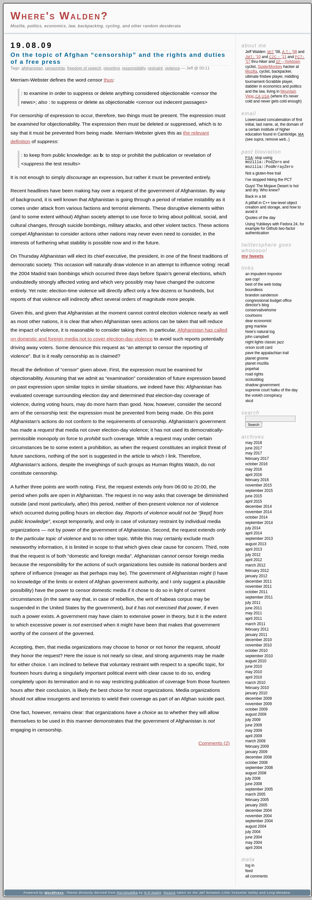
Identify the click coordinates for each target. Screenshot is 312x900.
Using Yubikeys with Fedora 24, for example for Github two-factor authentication (274, 228)
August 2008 (255, 773)
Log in (249, 865)
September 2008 (259, 767)
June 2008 (253, 784)
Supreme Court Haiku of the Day (271, 390)
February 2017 (257, 458)
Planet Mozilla (256, 363)
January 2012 (256, 576)
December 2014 (258, 506)
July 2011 (253, 602)
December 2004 (258, 810)
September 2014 (259, 522)
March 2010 (255, 682)
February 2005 (257, 799)
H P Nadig (152, 892)
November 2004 (258, 816)
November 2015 (258, 485)
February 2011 (257, 629)
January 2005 (256, 805)
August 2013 (255, 544)
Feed (249, 871)
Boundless (254, 290)
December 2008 (258, 757)
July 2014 (253, 528)
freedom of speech (84, 68)
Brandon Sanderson (261, 295)
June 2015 (253, 496)
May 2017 (253, 453)
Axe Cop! (252, 279)
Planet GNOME (256, 358)
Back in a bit (255, 196)
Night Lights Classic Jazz (264, 342)
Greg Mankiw (256, 326)
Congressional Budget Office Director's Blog (268, 302)
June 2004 (253, 837)
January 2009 (256, 752)
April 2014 (253, 533)
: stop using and (269, 162)
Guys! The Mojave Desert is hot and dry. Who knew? (272, 188)
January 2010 (256, 693)
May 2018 (253, 442)
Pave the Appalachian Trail (267, 353)
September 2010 (259, 656)
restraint (155, 68)
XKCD (249, 401)
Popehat (252, 369)
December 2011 (258, 581)
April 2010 (253, 677)
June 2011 (253, 608)
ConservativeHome (260, 310)
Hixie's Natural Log (260, 331)
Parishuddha (127, 892)
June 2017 (253, 448)
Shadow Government (262, 385)
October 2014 (256, 517)
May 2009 (253, 730)
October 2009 (256, 709)
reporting (112, 68)
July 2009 (253, 720)
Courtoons (253, 315)
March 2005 (255, 794)
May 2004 (253, 842)
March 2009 (255, 741)
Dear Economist (258, 321)
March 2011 (255, 624)
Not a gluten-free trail (263, 173)
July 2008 (253, 778)
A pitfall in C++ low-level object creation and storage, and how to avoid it (273, 207)
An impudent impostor (263, 274)
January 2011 (256, 634)
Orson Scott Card (258, 347)
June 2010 (253, 666)
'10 (253, 57)
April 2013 (253, 549)
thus (108, 80)
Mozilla (251, 71)
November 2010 (258, 645)
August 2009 (255, 714)
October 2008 (256, 762)
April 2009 (253, 736)
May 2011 (253, 613)
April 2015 (253, 501)
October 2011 (256, 592)
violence (172, 68)
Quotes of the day (260, 217)
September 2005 (259, 789)
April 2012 (253, 560)
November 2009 (258, 704)
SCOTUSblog (254, 379)
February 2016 (257, 480)
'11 (277, 57)
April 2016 (253, 475)
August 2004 (255, 826)
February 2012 (257, 570)
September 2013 (259, 538)
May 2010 (253, 672)
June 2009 (253, 725)
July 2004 (253, 832)
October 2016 (256, 464)
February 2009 (257, 746)
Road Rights (254, 374)
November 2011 (258, 586)
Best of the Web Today (263, 284)
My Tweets (252, 256)
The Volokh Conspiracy (263, 395)
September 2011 (259, 597)
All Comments (256, 876)
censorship (55, 68)
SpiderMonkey (270, 66)
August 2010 (255, 661)
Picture (170, 892)
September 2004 (259, 821)
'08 (289, 52)
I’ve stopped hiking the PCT (268, 179)
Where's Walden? (59, 16)
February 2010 (257, 687)
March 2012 (255, 565)
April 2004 (253, 847)
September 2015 (259, 490)
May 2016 (253, 469)
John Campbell (257, 336)
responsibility (134, 68)
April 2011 (253, 618)
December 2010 (258, 640)
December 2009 (258, 698)
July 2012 (253, 555)
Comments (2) (214, 743)
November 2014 (258, 512)
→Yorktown (288, 61)
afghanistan (32, 68)
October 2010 (256, 650)
